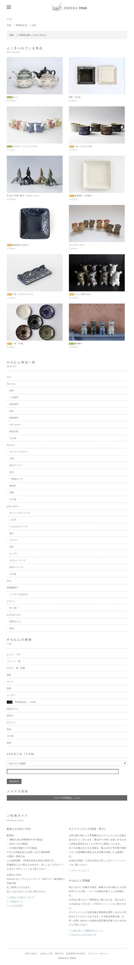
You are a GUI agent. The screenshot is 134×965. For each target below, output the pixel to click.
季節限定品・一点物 (26, 25)
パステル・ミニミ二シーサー (22, 146)
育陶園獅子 (12, 587)
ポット (12, 97)
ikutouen (11, 383)
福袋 (9, 742)
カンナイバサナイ (18, 451)
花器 (9, 25)
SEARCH (14, 781)
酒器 (11, 492)
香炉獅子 (75, 343)
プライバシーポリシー (98, 953)
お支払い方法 (23, 891)
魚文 (11, 411)
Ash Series (15, 424)
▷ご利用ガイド (15, 901)
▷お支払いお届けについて (20, 897)
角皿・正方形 (75, 97)
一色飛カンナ (16, 479)
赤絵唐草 (14, 404)
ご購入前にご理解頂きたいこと (96, 903)
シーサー (11, 695)
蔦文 (11, 546)
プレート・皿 (14, 661)
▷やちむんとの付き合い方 (82, 934)
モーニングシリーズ (19, 512)
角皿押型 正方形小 (18, 245)
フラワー (14, 540)
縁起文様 (14, 431)
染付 (11, 472)
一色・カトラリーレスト (20, 294)
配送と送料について (19, 868)
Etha (9, 580)
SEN (11, 458)
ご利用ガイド (57, 864)
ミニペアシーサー (77, 245)
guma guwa (13, 506)
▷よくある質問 (15, 905)
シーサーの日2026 (18, 594)
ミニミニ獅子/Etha (80, 294)
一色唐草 (14, 397)
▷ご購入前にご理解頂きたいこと (86, 930)
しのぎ (12, 519)
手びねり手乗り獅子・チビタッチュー (23, 196)
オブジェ (11, 601)
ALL (9, 377)
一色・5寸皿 (15, 343)
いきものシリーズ (18, 526)
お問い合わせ (31, 953)
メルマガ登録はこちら (67, 798)
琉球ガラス (15, 621)
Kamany (11, 445)
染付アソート (16, 465)
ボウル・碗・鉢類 (16, 668)
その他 (12, 438)
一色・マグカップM (80, 146)
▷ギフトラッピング (79, 870)
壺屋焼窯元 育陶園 (67, 958)
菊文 (11, 533)
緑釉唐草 (14, 417)
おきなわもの (14, 614)
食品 (11, 628)
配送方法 (59, 953)
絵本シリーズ (16, 567)
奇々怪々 (14, 608)
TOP (9, 19)
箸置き (10, 715)
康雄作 (12, 485)
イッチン (14, 553)
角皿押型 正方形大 (80, 196)
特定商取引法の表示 (75, 953)
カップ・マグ (14, 654)
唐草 (11, 390)
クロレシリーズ (17, 560)
